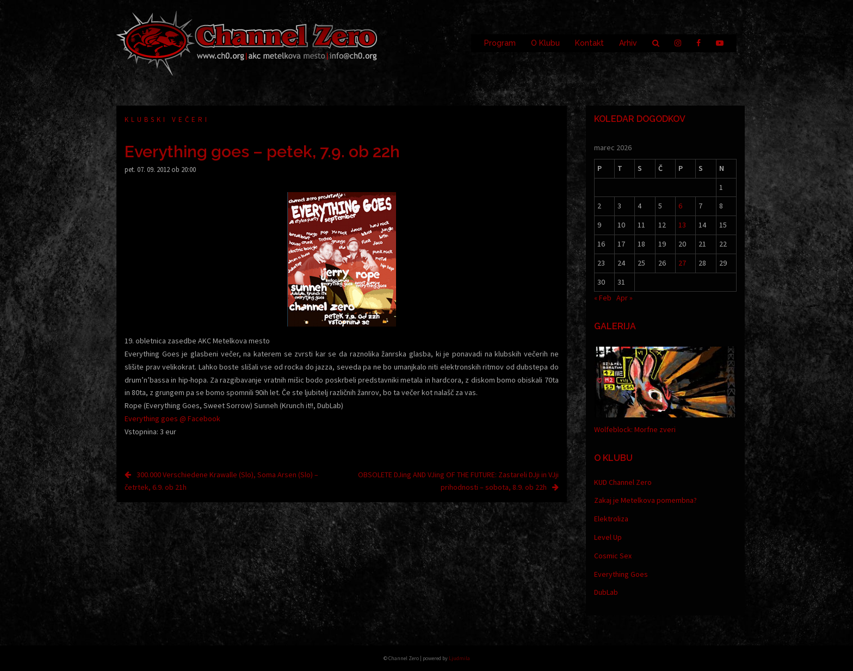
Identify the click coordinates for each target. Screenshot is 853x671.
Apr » (624, 298)
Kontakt (589, 43)
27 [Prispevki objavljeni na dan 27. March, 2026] (682, 263)
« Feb (602, 298)
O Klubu (545, 43)
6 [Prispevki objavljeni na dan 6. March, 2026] (680, 206)
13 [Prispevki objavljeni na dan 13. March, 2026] (682, 225)
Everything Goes (621, 574)
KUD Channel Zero (623, 482)
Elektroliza (611, 519)
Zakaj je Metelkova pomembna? (645, 500)
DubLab (606, 592)
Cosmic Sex (613, 556)
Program (500, 43)
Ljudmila (459, 658)
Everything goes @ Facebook (172, 418)
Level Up (608, 537)
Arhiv (628, 43)
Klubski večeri (167, 119)
